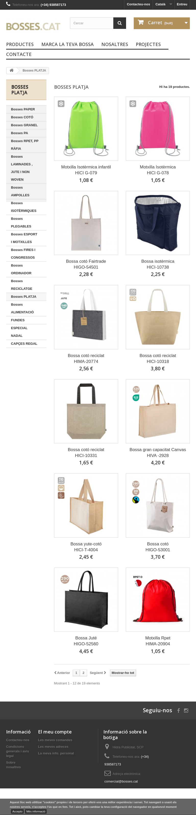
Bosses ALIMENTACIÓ (22, 308)
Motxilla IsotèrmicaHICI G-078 (158, 170)
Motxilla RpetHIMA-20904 (157, 641)
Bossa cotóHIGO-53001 (157, 547)
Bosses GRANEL (24, 125)
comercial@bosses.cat (121, 781)
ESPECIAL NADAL (19, 332)
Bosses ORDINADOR (21, 269)
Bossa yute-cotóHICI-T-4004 (86, 547)
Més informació (35, 811)
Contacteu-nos (138, 4)
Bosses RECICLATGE (21, 285)
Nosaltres (114, 44)
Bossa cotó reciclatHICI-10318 (158, 358)
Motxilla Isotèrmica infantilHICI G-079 (86, 170)
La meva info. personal (56, 753)
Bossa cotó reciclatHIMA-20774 (86, 358)
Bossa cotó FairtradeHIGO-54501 (86, 264)
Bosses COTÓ (22, 117)
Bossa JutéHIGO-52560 (86, 641)
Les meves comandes (55, 740)
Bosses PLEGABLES (21, 222)
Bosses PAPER (23, 109)
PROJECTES (148, 44)
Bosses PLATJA (23, 297)
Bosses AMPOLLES (20, 191)
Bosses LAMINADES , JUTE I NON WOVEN (22, 168)
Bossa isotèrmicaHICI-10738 (157, 264)
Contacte (19, 54)
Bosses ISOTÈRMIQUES (23, 207)
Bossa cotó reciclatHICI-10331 (86, 452)
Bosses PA (19, 133)
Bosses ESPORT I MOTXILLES (24, 238)
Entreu (182, 4)
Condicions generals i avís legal (17, 751)
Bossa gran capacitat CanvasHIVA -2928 (158, 452)
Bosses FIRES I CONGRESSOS (23, 253)
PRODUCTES (20, 44)
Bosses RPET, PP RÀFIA (25, 145)
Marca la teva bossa (67, 44)
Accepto (17, 811)
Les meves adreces (53, 747)
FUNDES (17, 320)
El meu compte (55, 732)
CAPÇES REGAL (24, 344)
